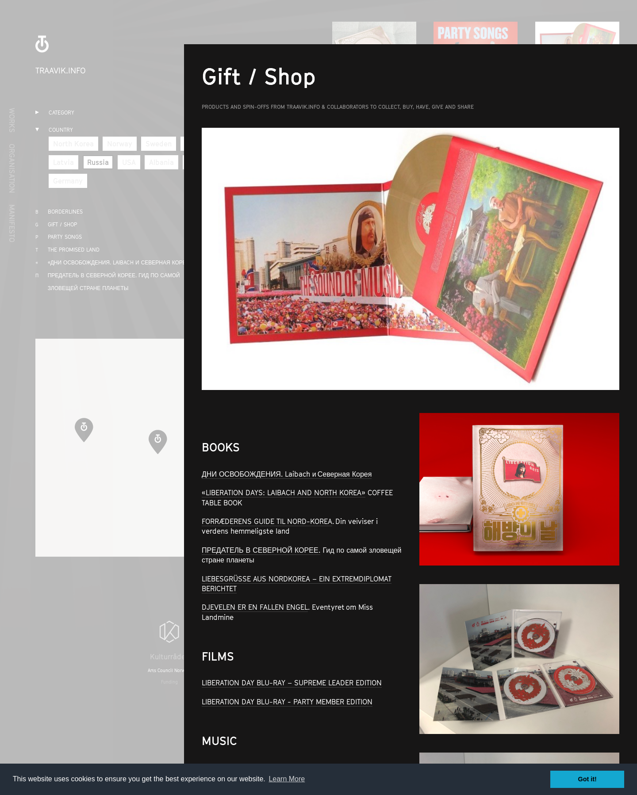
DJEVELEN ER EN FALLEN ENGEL (255, 607)
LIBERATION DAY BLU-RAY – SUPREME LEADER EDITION (292, 682)
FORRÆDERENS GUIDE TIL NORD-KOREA (267, 521)
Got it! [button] (587, 779)
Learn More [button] (287, 779)
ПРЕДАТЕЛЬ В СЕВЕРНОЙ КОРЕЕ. (261, 550)
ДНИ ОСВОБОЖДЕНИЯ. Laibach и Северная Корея (287, 474)
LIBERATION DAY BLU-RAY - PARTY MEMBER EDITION (287, 701)
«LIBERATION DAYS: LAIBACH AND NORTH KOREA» (283, 492)
